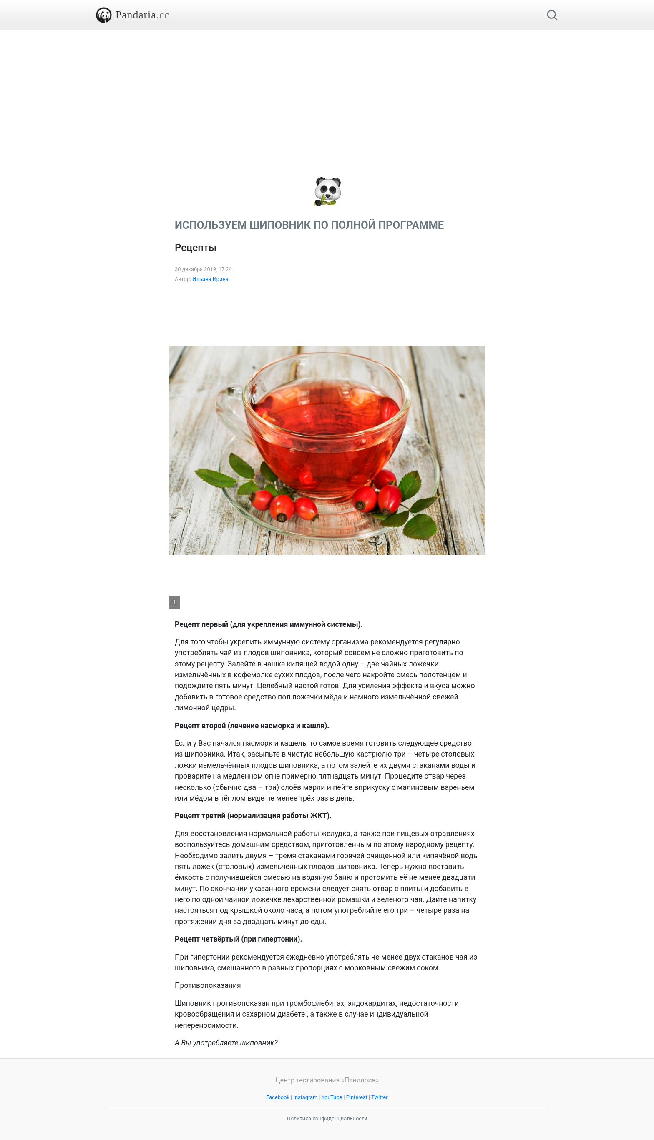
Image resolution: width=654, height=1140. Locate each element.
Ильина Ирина (210, 279)
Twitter (379, 1097)
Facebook (277, 1097)
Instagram (305, 1097)
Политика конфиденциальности (327, 1118)
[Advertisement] (327, 88)
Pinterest (356, 1097)
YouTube (332, 1097)
